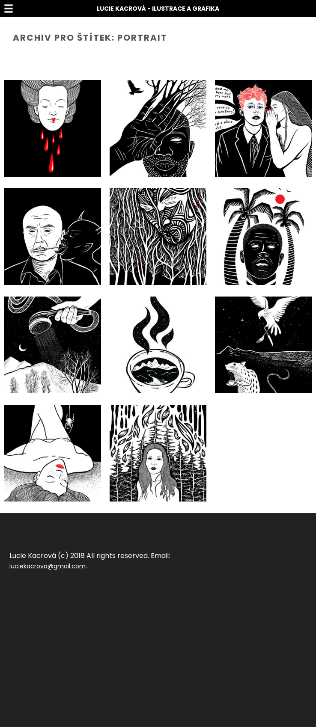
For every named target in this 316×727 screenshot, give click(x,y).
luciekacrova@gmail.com (47, 566)
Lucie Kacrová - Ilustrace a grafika (158, 8)
